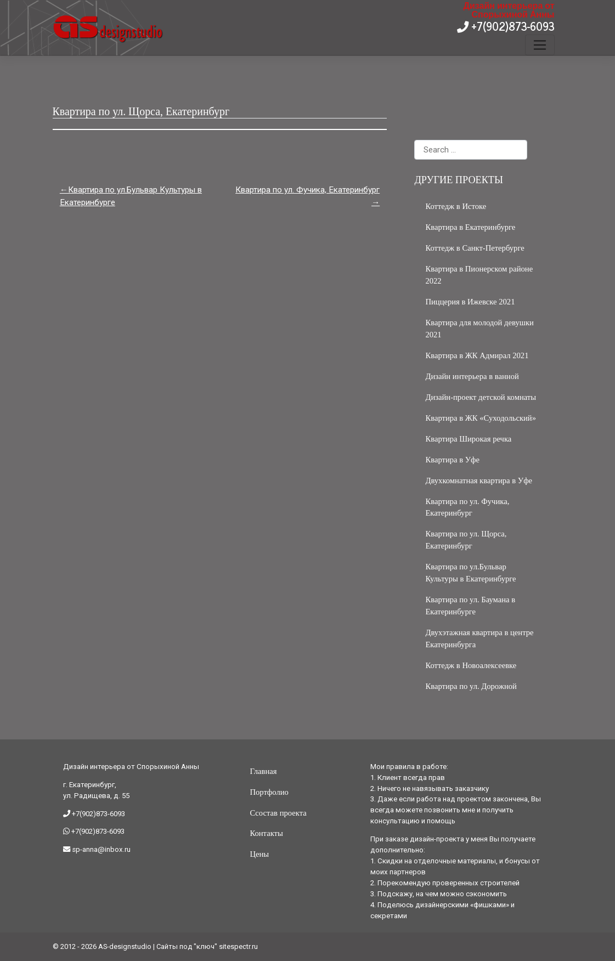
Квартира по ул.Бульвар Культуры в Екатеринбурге (131, 196)
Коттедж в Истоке (455, 206)
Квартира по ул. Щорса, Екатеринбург (465, 539)
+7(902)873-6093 (512, 26)
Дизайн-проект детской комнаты (480, 397)
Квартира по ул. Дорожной (470, 686)
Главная (263, 771)
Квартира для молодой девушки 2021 (479, 328)
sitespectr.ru (238, 946)
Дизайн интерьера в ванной (471, 376)
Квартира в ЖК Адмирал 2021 (476, 355)
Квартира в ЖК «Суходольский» (480, 418)
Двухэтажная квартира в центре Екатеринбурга (479, 638)
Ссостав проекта (278, 813)
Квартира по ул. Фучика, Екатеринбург (307, 190)
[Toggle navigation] (539, 45)
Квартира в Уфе (452, 459)
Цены (259, 854)
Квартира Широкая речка (468, 438)
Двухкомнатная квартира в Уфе (478, 480)
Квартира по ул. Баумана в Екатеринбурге (470, 605)
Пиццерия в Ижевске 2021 (470, 301)
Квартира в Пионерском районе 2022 (479, 274)
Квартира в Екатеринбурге (470, 227)
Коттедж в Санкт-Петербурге (474, 248)
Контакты (266, 833)
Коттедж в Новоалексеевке (470, 665)
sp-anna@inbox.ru (100, 849)
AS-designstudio (124, 946)
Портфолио (269, 792)
